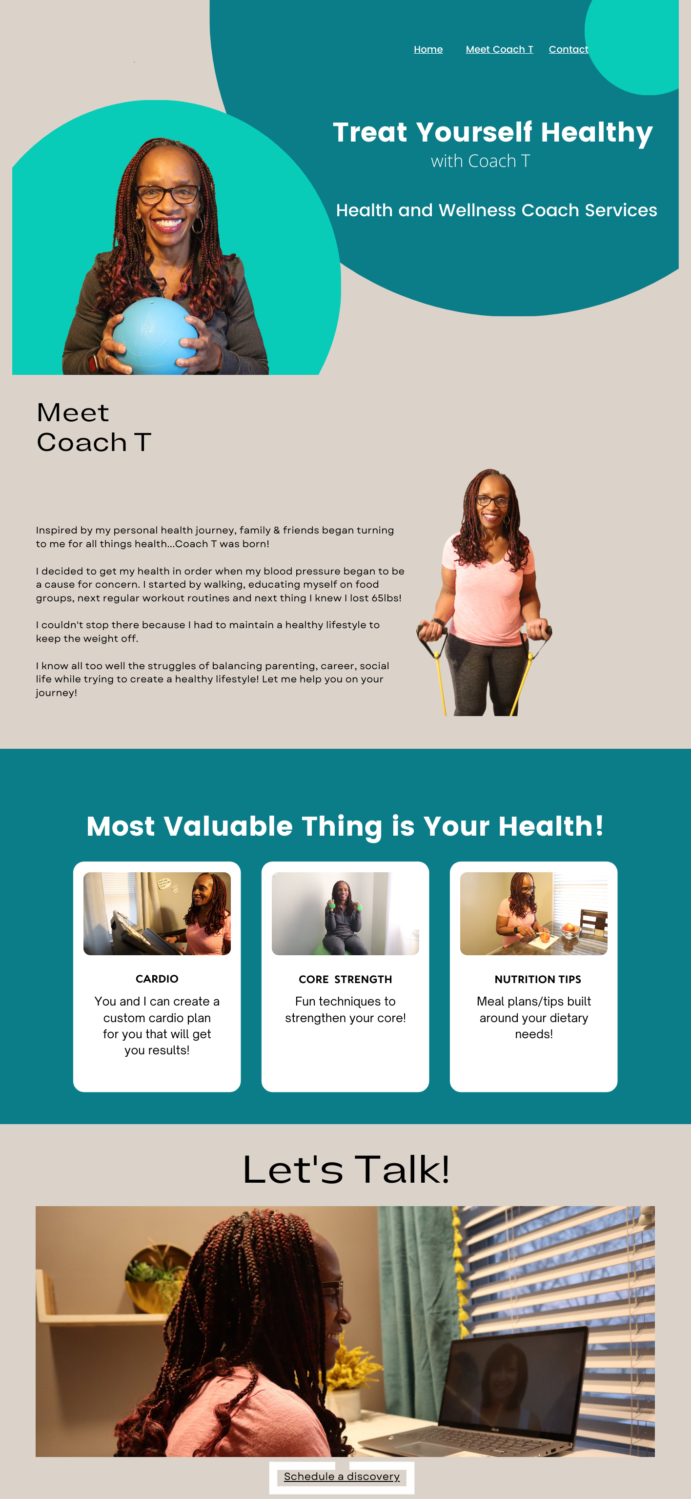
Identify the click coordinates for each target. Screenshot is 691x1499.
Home (428, 50)
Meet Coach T (499, 50)
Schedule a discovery (342, 1476)
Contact (569, 50)
